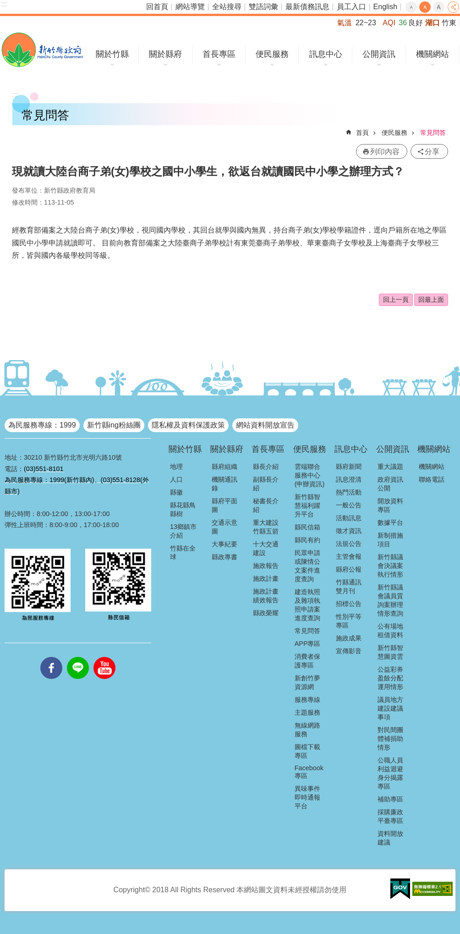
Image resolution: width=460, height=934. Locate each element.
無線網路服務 (307, 730)
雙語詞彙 (263, 7)
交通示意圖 (224, 527)
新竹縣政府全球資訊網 (42, 50)
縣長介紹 (266, 466)
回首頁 (157, 7)
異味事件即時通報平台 (307, 797)
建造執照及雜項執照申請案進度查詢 (307, 605)
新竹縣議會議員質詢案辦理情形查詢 (390, 600)
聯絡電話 (431, 479)
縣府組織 (224, 466)
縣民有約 (307, 540)
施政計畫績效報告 (266, 596)
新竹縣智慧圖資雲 (390, 652)
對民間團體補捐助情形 (390, 738)
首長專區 (219, 54)
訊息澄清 (348, 479)
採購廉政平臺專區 (390, 816)
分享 (453, 7)
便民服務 (272, 54)
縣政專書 (224, 557)
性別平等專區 (348, 621)
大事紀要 (224, 544)
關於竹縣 (112, 54)
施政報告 (266, 565)
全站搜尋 (226, 7)
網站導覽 (190, 7)
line (78, 657)
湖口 (432, 23)
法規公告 (348, 543)
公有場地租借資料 (390, 631)
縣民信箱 (307, 527)
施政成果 (348, 638)
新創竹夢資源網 (307, 682)
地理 (176, 466)
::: (4, 4)
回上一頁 (396, 299)
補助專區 (390, 799)
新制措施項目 (390, 540)
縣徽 (176, 492)
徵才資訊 (348, 530)
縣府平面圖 (224, 505)
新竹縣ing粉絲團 (114, 425)
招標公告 (348, 603)
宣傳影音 (348, 651)
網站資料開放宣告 (265, 425)
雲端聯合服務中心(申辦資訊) (310, 475)
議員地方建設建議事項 (390, 708)
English (385, 7)
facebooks (51, 657)
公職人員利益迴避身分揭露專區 (390, 773)
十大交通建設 (266, 548)
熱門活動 (348, 492)
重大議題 (390, 466)
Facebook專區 (309, 771)
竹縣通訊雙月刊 (348, 586)
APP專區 (308, 643)
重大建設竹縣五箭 (266, 527)
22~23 (366, 23)
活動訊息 (348, 518)
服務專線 (307, 699)
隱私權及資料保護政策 (188, 425)
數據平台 (390, 522)
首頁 (362, 132)
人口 (176, 479)
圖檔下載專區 (307, 751)
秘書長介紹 (266, 505)
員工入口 (351, 7)
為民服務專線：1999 (42, 425)
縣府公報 (348, 569)
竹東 (449, 23)
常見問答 (433, 132)
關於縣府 (165, 54)
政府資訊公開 (390, 484)
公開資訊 (378, 54)
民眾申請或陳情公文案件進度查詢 (307, 566)
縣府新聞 (348, 466)
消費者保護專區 (307, 661)
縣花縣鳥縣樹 (183, 509)
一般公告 (348, 505)
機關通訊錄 (224, 484)
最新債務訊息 (307, 7)
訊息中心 (325, 54)
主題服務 (307, 712)
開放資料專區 (390, 505)
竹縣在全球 (183, 553)
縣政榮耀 (266, 613)
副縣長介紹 (266, 484)
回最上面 (431, 299)
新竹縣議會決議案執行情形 (390, 565)
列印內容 (385, 152)
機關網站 (432, 54)
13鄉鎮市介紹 (183, 531)
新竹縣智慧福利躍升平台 (307, 505)
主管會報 (348, 556)
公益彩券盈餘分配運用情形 (390, 678)
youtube (104, 657)
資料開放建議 (390, 838)
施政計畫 (266, 578)
